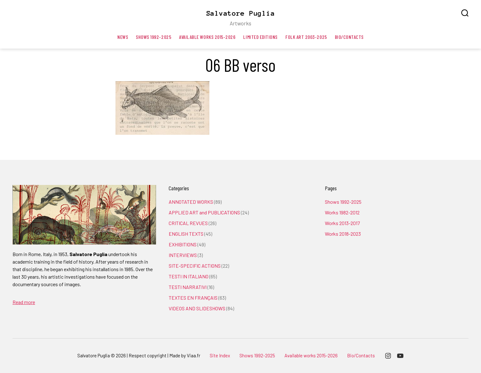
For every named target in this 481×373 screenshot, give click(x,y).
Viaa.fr (193, 355)
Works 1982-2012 (342, 212)
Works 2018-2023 (343, 234)
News (122, 37)
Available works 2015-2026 (207, 37)
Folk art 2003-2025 (306, 37)
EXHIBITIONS (183, 244)
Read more (24, 302)
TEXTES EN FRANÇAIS (193, 298)
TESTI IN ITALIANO (188, 276)
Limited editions (260, 37)
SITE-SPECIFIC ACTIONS (195, 266)
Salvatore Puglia (240, 13)
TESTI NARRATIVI (188, 287)
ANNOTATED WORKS (191, 202)
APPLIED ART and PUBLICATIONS (204, 212)
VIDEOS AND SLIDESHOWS (197, 308)
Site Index (220, 355)
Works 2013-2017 (342, 223)
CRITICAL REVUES (188, 223)
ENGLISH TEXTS (186, 234)
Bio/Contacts (349, 37)
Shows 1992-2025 (153, 37)
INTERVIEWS (183, 255)
